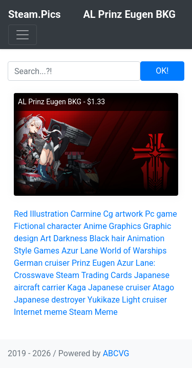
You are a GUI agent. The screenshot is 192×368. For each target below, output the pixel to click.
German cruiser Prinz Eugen (64, 263)
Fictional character (47, 226)
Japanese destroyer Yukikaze (67, 300)
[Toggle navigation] (22, 35)
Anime (95, 226)
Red (21, 214)
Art (45, 238)
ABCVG (116, 353)
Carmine (86, 214)
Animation (145, 238)
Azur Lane (79, 251)
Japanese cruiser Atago (131, 287)
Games (46, 251)
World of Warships (133, 251)
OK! (162, 71)
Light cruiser (144, 300)
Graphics (125, 226)
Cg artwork (123, 214)
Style (23, 251)
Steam (81, 312)
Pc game (161, 214)
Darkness (70, 238)
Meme (106, 312)
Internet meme (40, 312)
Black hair (107, 238)
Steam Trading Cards (94, 275)
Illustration (49, 214)
